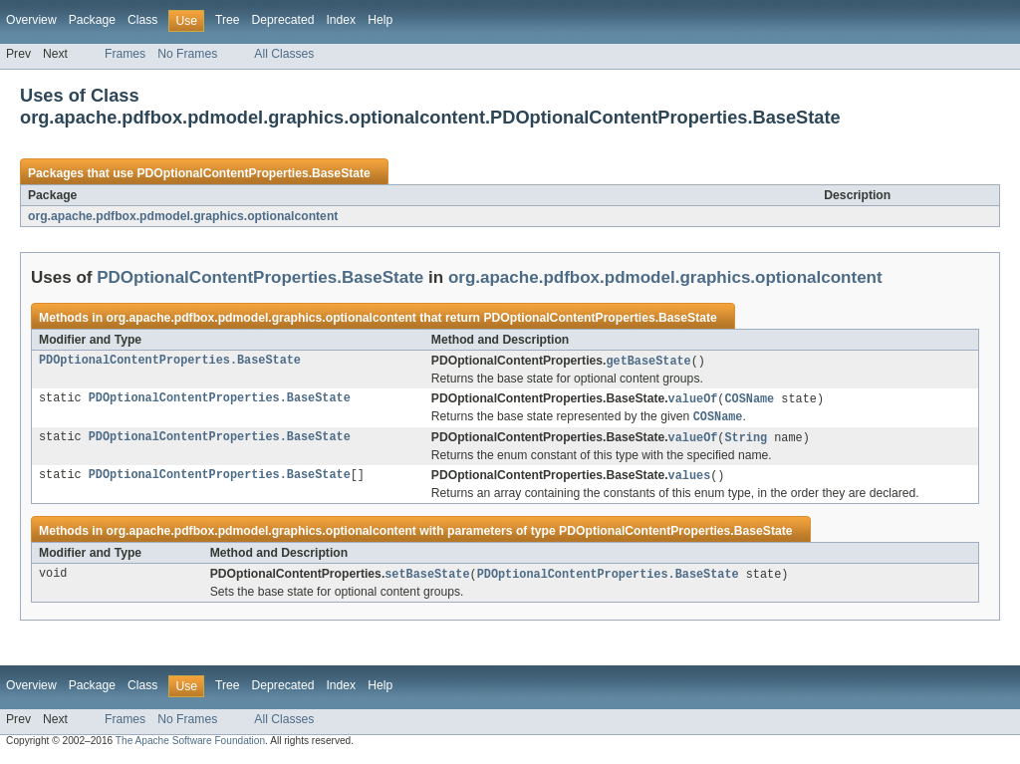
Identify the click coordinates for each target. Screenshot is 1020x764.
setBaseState (426, 580)
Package (92, 20)
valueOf (693, 400)
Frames (125, 54)
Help (380, 20)
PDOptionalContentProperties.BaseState (253, 173)
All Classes (284, 54)
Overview (31, 20)
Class (142, 20)
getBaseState (648, 362)
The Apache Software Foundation (190, 746)
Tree (227, 20)
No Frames (187, 54)
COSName (749, 400)
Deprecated (283, 20)
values (689, 480)
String (745, 441)
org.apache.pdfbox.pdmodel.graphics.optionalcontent (183, 216)
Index (341, 20)
